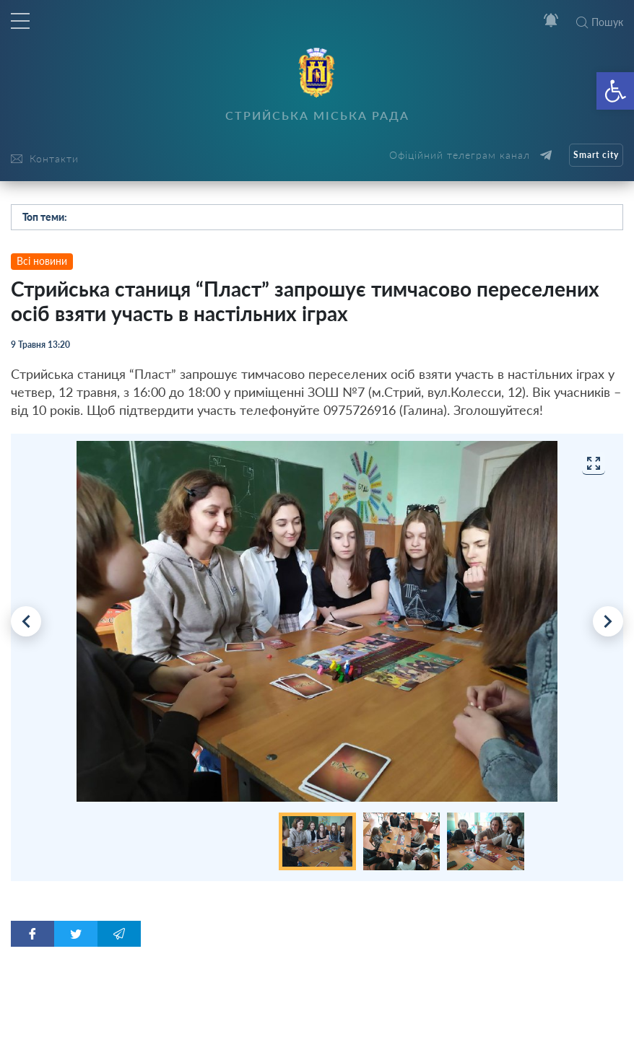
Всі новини (42, 261)
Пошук (599, 22)
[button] (615, 91)
